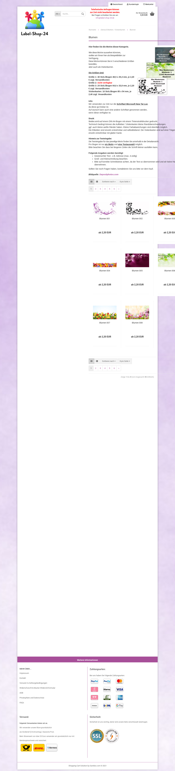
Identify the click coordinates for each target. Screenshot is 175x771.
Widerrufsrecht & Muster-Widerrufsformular (37, 689)
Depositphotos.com (109, 176)
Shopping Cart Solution (78, 767)
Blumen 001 (104, 220)
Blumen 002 (137, 220)
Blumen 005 (137, 272)
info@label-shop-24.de (105, 18)
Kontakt (23, 680)
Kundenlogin (133, 4)
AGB (21, 694)
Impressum (24, 675)
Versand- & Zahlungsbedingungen (33, 684)
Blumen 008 (137, 324)
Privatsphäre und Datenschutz (32, 699)
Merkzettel (148, 4)
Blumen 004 (104, 272)
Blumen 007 (104, 324)
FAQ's (22, 704)
